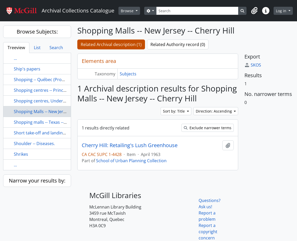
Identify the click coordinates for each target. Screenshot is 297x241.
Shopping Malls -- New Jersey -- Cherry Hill (54, 111)
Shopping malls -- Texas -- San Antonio (51, 122)
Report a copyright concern (208, 232)
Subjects (128, 74)
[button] (254, 10)
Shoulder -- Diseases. (34, 143)
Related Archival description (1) (111, 44)
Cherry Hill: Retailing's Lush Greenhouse (130, 145)
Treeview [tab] (16, 47)
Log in (281, 10)
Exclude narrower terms (207, 127)
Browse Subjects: (37, 31)
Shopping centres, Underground (46, 101)
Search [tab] (56, 47)
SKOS (252, 65)
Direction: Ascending (214, 111)
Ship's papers (27, 69)
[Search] (197, 11)
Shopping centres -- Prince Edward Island (54, 90)
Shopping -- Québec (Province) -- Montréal (55, 79)
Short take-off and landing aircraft (47, 133)
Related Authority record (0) (177, 44)
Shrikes (21, 154)
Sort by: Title (174, 111)
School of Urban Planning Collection (131, 161)
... (15, 58)
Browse (128, 10)
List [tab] (37, 47)
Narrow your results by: (37, 180)
